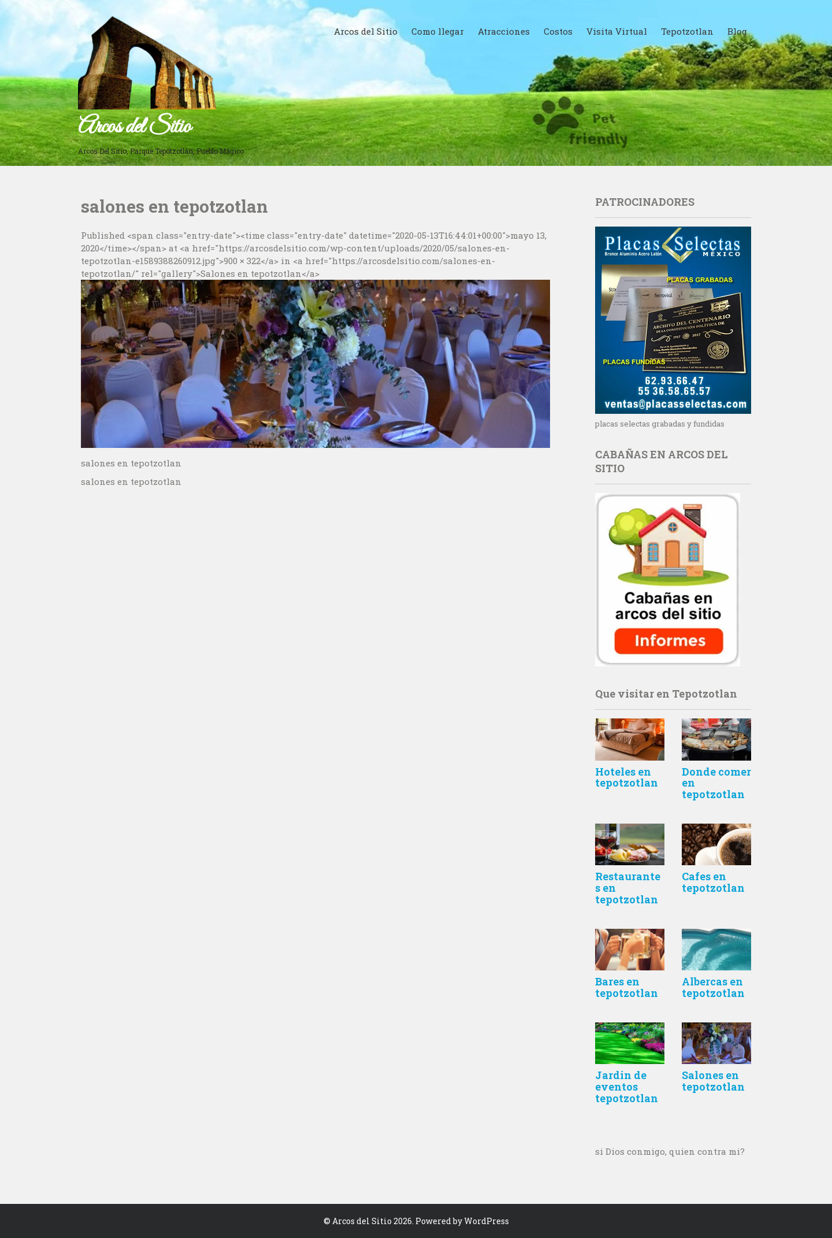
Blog (737, 31)
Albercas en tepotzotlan (713, 987)
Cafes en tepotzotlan (713, 882)
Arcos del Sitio (134, 127)
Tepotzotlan (687, 31)
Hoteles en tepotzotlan (626, 777)
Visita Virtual (616, 31)
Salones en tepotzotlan (713, 1081)
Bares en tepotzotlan (626, 987)
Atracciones (504, 31)
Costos (558, 31)
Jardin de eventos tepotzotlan (626, 1086)
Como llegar (437, 31)
